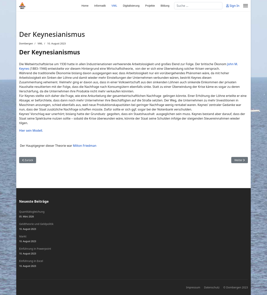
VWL (114, 5)
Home (84, 5)
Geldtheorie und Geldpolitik (133, 226)
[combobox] (198, 5)
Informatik (100, 5)
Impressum (193, 287)
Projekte (150, 5)
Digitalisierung (131, 5)
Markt (133, 239)
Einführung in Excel (133, 263)
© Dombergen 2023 (235, 287)
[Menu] (245, 5)
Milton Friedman (84, 146)
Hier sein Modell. (31, 130)
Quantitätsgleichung (133, 214)
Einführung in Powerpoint (133, 251)
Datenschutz (212, 287)
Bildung (165, 5)
